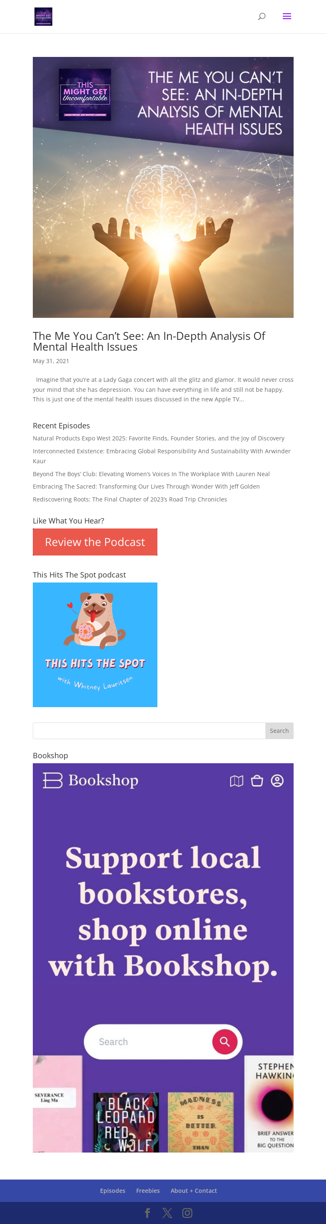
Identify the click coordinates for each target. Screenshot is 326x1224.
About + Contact (194, 1191)
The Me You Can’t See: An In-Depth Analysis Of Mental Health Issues (149, 341)
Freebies (148, 1191)
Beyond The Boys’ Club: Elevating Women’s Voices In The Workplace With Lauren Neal (151, 474)
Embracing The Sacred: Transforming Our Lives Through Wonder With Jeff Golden (146, 486)
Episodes (112, 1191)
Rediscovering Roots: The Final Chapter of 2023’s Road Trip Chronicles (130, 499)
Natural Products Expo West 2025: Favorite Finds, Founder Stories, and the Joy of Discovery (158, 438)
